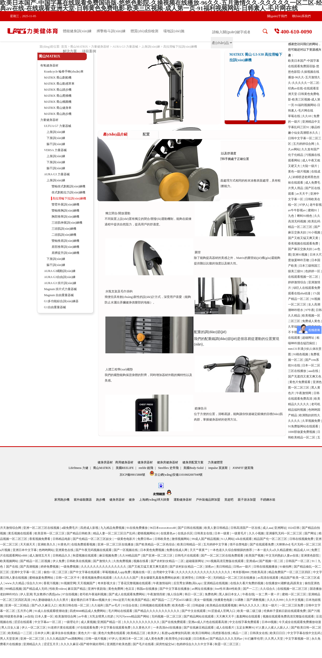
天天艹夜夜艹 (199, 550)
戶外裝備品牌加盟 (208, 499)
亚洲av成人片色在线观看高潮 (208, 622)
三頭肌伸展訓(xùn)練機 (67, 222)
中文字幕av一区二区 (48, 622)
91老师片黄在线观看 (62, 627)
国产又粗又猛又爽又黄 (303, 238)
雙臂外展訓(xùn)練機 (65, 204)
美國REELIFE (125, 468)
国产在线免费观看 (174, 622)
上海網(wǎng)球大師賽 (154, 499)
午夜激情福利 (162, 583)
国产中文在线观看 (194, 611)
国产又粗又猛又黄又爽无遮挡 (148, 566)
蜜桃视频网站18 (148, 533)
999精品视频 (13, 589)
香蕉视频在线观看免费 (303, 243)
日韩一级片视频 (96, 638)
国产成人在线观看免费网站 (127, 594)
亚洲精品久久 (32, 644)
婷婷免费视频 (50, 566)
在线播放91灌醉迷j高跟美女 (284, 583)
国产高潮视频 (29, 566)
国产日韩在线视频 (190, 528)
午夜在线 (248, 594)
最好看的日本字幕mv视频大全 (91, 600)
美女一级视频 (203, 600)
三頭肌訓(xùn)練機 (64, 228)
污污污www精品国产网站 (133, 616)
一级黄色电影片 (125, 539)
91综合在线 (130, 605)
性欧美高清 (259, 572)
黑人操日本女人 (230, 594)
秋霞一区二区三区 (227, 644)
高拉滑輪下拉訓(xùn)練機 (180, 46)
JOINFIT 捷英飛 (243, 468)
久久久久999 (275, 600)
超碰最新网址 (195, 561)
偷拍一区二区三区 (56, 572)
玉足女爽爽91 (245, 627)
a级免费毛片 (70, 528)
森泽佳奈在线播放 (64, 633)
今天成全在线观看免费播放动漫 (300, 622)
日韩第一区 (204, 577)
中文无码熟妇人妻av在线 (282, 555)
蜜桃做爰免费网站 (41, 577)
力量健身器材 (100, 46)
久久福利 (97, 605)
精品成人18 (302, 550)
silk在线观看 (243, 539)
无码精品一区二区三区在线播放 (234, 577)
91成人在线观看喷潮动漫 (51, 611)
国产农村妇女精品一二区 (168, 561)
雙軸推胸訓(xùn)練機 (65, 210)
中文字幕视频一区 (297, 638)
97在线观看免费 (88, 627)
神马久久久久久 (250, 605)
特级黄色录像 (13, 616)
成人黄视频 (88, 622)
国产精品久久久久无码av (226, 638)
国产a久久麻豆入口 (44, 605)
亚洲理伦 (188, 577)
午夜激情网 (304, 393)
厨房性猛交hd (165, 644)
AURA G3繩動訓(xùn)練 (59, 271)
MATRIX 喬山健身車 (57, 108)
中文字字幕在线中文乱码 (304, 633)
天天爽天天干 (225, 616)
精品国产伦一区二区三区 (271, 539)
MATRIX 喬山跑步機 (57, 114)
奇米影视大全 (107, 583)
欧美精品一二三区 (20, 633)
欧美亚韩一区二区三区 (49, 533)
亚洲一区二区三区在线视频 (41, 528)
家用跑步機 (61, 499)
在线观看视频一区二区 (303, 277)
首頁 (64, 46)
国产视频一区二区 (271, 561)
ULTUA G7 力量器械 (57, 126)
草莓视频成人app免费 (116, 572)
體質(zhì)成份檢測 (144, 31)
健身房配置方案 (193, 462)
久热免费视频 (122, 561)
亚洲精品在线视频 (216, 583)
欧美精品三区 (136, 633)
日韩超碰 (198, 605)
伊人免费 (59, 561)
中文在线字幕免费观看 (244, 622)
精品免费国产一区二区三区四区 (289, 572)
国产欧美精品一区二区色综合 (156, 544)
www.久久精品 (15, 583)
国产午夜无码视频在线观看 (93, 550)
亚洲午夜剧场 (97, 589)
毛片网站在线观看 (120, 611)
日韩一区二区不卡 (68, 577)
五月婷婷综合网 (304, 144)
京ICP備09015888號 (132, 474)
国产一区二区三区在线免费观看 (222, 555)
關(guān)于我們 (277, 16)
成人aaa (268, 528)
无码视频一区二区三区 (166, 616)
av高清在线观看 (268, 577)
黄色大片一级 (87, 633)
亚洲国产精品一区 (109, 622)
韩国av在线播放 (147, 589)
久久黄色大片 (142, 627)
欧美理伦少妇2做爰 (179, 638)
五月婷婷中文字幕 (215, 544)
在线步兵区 (185, 533)
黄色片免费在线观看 (112, 633)
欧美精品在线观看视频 (222, 605)
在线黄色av (168, 533)
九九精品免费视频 (112, 528)
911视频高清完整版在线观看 (225, 561)
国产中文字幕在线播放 (174, 589)
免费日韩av (145, 539)
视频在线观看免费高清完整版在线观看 (289, 616)
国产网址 (310, 533)
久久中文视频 (295, 600)
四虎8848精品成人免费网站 (88, 611)
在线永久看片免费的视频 (247, 583)
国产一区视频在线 (126, 550)
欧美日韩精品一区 (189, 544)
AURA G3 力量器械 (125, 46)
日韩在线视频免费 (301, 539)
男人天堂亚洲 (9, 638)
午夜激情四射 (156, 594)
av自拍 (29, 616)
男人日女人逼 (10, 627)
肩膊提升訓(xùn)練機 (65, 253)
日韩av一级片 (242, 566)
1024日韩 (294, 528)
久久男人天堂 (274, 638)
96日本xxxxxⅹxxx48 (163, 528)
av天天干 (302, 193)
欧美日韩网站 (201, 633)
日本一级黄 (222, 533)
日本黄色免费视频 (152, 550)
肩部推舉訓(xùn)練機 (65, 247)
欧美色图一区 (181, 605)
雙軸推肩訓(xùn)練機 (65, 241)
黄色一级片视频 (299, 171)
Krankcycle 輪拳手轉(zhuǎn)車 (64, 71)
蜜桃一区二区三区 (294, 594)
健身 (132, 499)
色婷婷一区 (313, 271)
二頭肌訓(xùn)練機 (64, 234)
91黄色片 (64, 544)
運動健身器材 (183, 499)
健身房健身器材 (167, 462)
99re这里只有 (121, 600)
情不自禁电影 (239, 544)
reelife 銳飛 (146, 468)
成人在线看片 (225, 627)
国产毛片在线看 (144, 644)
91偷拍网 (285, 566)
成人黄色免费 (154, 638)
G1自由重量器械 (55, 307)
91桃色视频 (301, 354)
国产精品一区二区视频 (35, 561)
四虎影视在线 (221, 633)
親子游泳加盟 (247, 499)
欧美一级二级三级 (249, 611)
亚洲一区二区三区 (32, 638)
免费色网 (211, 594)
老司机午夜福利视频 (93, 594)
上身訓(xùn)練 (150, 46)
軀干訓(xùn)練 (56, 144)
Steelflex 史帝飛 (168, 468)
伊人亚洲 (26, 594)
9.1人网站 (227, 539)
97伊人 (303, 204)
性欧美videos (57, 589)
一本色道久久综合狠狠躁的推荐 (231, 550)
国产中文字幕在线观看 (85, 572)
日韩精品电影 (62, 539)
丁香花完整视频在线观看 (135, 583)
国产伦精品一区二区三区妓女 (93, 539)
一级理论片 (71, 622)
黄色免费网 (116, 589)
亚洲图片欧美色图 (119, 644)
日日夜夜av (200, 638)
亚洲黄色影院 (310, 555)
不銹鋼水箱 (267, 499)
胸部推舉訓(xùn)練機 (65, 216)
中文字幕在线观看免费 (115, 627)
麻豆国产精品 (77, 589)
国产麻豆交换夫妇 (300, 249)
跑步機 (100, 499)
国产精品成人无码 (35, 589)
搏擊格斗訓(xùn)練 (111, 31)
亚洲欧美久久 (46, 544)
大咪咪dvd (283, 544)
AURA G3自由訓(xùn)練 (59, 277)
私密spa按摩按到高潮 (176, 633)
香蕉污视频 (51, 583)
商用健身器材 (124, 462)
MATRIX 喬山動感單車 (59, 83)
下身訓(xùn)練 (56, 138)
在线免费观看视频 (83, 544)
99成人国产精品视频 (206, 539)
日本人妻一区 (44, 616)
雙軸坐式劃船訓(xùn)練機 (68, 186)
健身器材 (215, 419)
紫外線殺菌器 (83, 499)
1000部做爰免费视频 (302, 432)
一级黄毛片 (239, 533)
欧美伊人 (154, 633)
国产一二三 (251, 589)
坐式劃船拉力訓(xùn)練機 (68, 192)
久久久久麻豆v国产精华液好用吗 (83, 644)
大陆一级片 (310, 166)
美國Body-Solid (193, 468)
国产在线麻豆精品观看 (199, 627)
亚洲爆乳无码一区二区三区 (284, 533)
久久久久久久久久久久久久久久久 (104, 566)
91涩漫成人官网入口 (222, 611)
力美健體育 (215, 462)
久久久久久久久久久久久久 (142, 622)
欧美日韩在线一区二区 (74, 605)
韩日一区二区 (194, 594)
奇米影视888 (241, 572)
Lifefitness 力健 (78, 468)
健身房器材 (105, 462)
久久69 (307, 116)
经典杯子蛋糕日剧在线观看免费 (285, 611)
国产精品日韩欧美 (79, 533)
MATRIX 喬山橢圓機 (57, 101)
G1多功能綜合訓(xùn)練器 (61, 301)
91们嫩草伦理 (254, 638)
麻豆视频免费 (108, 555)
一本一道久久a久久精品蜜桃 (273, 550)
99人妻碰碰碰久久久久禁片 (50, 600)
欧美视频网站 (9, 561)
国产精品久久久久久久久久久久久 (157, 611)
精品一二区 (240, 633)
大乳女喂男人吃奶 (101, 616)
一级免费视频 (70, 566)
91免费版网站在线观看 (303, 426)
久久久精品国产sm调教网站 (65, 638)
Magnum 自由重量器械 (59, 295)
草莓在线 (294, 116)
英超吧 (228, 499)
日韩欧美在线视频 (79, 561)
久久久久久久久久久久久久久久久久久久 (203, 572)
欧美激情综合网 (66, 616)
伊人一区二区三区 (34, 627)
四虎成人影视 (89, 528)
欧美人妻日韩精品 (216, 528)
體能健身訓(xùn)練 (77, 31)
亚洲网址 (280, 528)
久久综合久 (268, 589)
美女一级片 (270, 605)
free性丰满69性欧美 (228, 589)
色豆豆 (130, 589)
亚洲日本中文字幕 (25, 550)
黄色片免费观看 (300, 382)
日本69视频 (269, 622)
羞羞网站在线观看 (248, 616)
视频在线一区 (142, 572)
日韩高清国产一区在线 (245, 528)
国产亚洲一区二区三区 (157, 555)
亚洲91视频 (300, 254)
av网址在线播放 (203, 589)
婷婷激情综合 (297, 282)
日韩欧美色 (162, 539)
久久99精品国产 (130, 555)
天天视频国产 (86, 583)
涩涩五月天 (51, 644)
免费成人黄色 (311, 321)
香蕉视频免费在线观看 (97, 577)
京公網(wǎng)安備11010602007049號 (176, 473)
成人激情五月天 (40, 555)
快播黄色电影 (223, 600)
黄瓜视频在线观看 (20, 533)
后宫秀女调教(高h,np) (188, 583)
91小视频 (314, 232)
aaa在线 (313, 371)
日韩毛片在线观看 (187, 555)
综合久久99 (34, 583)
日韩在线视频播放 (265, 566)
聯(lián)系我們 (301, 16)
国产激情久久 (102, 561)
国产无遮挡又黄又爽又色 (304, 376)
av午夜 (83, 616)
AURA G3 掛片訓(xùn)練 (60, 283)
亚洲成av (252, 561)
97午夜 (309, 310)
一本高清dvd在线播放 (167, 627)
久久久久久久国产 (126, 577)
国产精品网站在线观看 (199, 616)
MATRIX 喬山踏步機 (57, 89)
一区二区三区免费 (291, 605)
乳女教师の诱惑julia (47, 594)
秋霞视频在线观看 (85, 555)
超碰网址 (308, 337)
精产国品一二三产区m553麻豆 (172, 600)
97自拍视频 (70, 594)
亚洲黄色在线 (64, 550)
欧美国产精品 (141, 600)
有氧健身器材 (49, 65)
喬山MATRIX (79, 46)
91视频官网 (68, 583)
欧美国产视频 (255, 555)
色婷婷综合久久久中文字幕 (194, 644)
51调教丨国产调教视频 (249, 600)
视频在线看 (141, 561)
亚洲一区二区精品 (17, 605)
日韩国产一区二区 (298, 561)
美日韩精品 (224, 566)
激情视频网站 (181, 539)
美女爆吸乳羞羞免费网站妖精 (160, 577)
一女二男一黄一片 (268, 594)
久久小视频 (257, 533)
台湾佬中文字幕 (164, 572)
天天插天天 (28, 544)
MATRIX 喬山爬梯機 (57, 95)
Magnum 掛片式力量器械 (60, 289)
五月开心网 (25, 611)
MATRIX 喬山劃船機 (57, 77)
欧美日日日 (278, 633)
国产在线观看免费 (262, 544)
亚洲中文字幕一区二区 (26, 572)
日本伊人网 (42, 633)
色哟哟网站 (46, 550)
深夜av (210, 566)
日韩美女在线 (203, 533)
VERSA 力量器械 (55, 150)
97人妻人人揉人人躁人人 (273, 627)
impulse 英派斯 (218, 468)
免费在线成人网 (177, 550)
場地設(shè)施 (173, 31)
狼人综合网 (175, 594)
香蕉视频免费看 (40, 539)
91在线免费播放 (137, 528)
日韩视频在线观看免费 (155, 605)
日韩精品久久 (62, 555)
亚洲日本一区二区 (131, 638)
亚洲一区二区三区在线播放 (115, 544)
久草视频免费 (311, 421)
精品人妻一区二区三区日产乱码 (114, 533)
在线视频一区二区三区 (292, 589)
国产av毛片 (113, 605)
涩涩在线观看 (23, 622)
